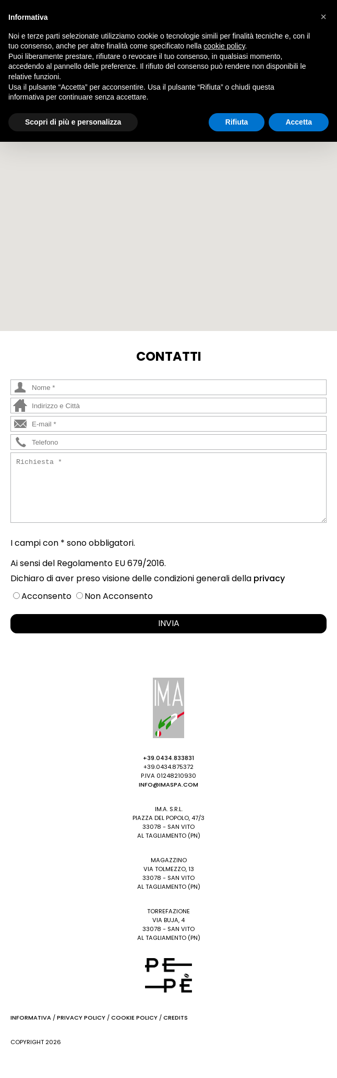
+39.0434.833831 (168, 758)
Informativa (30, 1017)
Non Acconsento (119, 596)
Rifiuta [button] (236, 122)
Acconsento (46, 596)
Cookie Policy (134, 1017)
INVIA (168, 623)
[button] (156, 221)
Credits (175, 1017)
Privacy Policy (81, 1017)
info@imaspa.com (168, 784)
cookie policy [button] (224, 46)
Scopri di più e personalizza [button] (73, 122)
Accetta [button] (298, 122)
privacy (269, 578)
